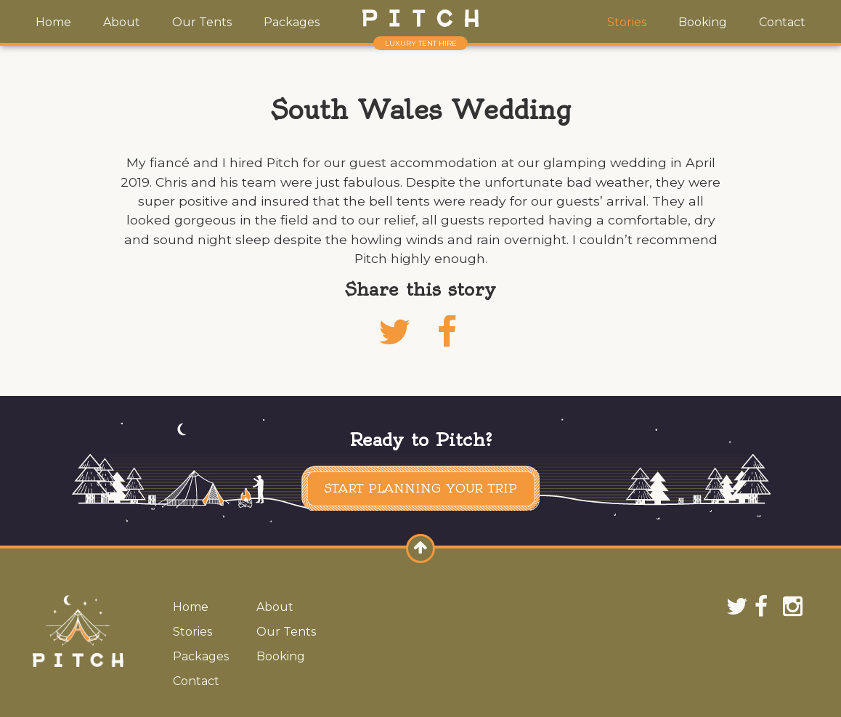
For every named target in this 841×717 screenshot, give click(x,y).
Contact (782, 22)
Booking (702, 22)
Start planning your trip (420, 488)
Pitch (420, 18)
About (121, 22)
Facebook (446, 349)
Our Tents (202, 22)
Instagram (795, 606)
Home (53, 22)
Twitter (394, 349)
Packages (292, 22)
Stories (626, 22)
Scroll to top (424, 561)
